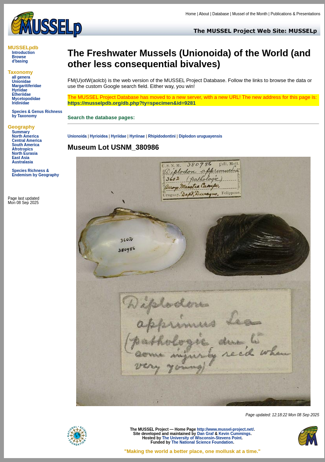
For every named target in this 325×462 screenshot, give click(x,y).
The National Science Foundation (202, 442)
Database (220, 14)
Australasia (22, 162)
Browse (19, 57)
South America (25, 145)
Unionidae (21, 81)
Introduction (23, 52)
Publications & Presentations (295, 14)
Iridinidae (20, 103)
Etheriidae (21, 94)
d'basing (20, 61)
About (204, 14)
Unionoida (77, 136)
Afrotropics (22, 149)
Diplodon (187, 136)
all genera (21, 77)
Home (191, 14)
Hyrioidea (99, 136)
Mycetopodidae (26, 99)
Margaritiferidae (26, 86)
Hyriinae (137, 136)
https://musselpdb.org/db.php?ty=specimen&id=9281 (132, 103)
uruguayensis (209, 136)
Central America (26, 140)
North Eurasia (25, 153)
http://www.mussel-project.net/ (225, 429)
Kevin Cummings (235, 434)
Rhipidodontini (162, 136)
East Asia (20, 158)
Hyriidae (19, 90)
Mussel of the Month (250, 14)
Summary (21, 132)
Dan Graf (205, 434)
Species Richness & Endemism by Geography (35, 172)
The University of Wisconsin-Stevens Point (201, 438)
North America (25, 136)
